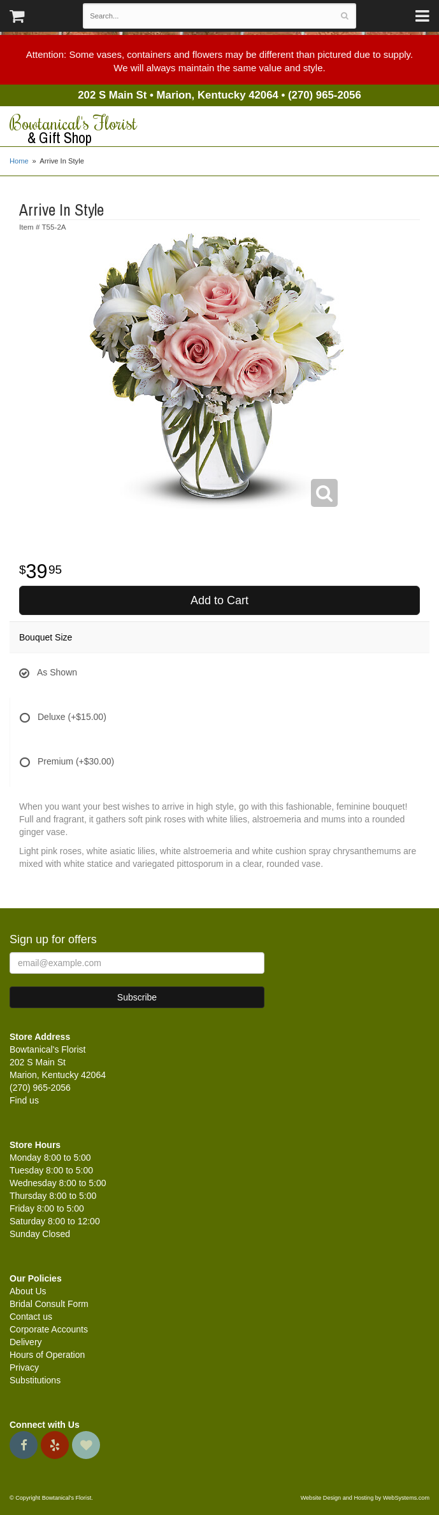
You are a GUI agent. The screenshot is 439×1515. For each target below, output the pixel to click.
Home (19, 161)
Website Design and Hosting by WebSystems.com (365, 1498)
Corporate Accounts (49, 1329)
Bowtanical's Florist (219, 130)
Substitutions (35, 1380)
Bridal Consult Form (49, 1304)
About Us (28, 1291)
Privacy (24, 1367)
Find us (24, 1100)
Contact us (31, 1316)
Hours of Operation (47, 1355)
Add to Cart (219, 600)
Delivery (26, 1342)
